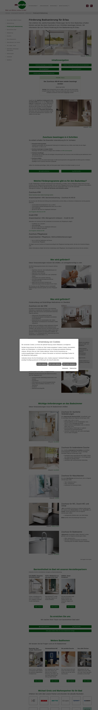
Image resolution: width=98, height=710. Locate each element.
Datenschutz (73, 368)
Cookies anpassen (42, 364)
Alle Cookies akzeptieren (69, 364)
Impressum (65, 368)
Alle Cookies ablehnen (55, 364)
